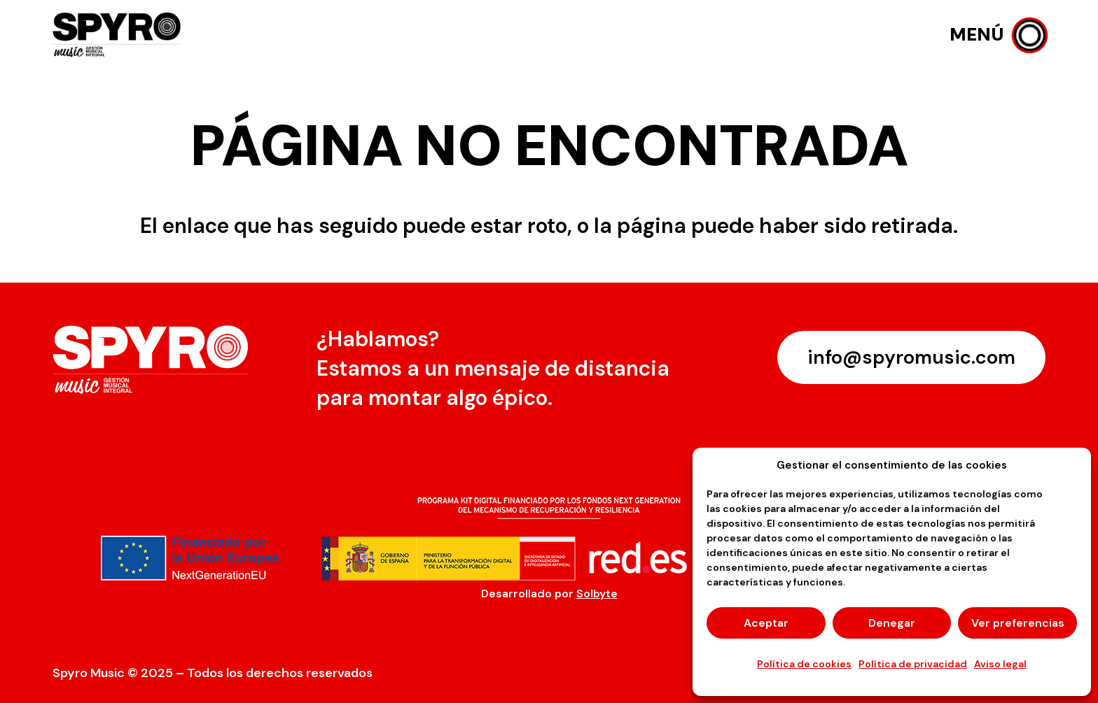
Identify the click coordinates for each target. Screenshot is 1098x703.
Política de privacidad (913, 664)
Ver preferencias (1017, 623)
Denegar (891, 623)
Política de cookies (804, 664)
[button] (997, 34)
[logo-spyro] (118, 35)
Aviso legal (1000, 664)
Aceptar (766, 623)
